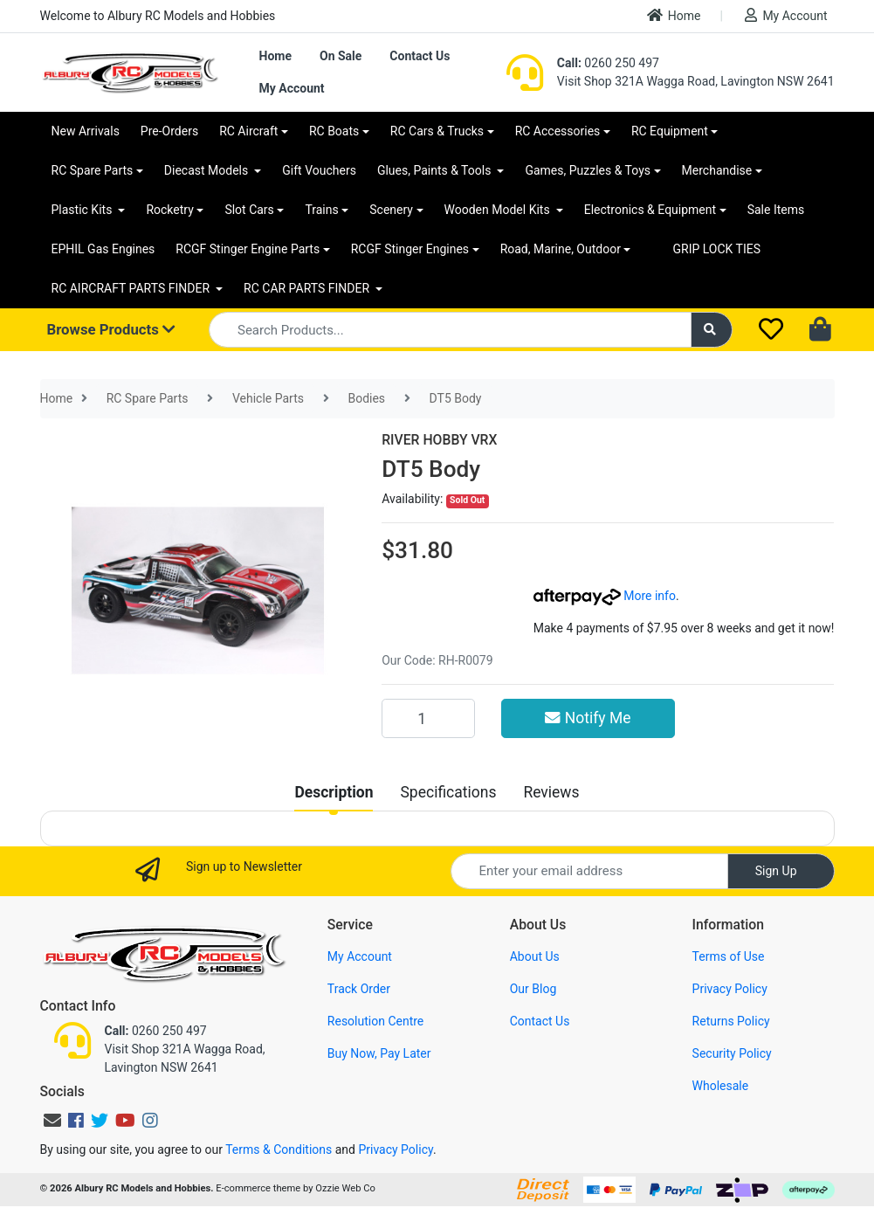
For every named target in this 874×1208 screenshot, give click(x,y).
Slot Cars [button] (248, 210)
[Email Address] (589, 871)
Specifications (448, 792)
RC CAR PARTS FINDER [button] (308, 288)
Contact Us (419, 56)
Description (333, 792)
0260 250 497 (608, 63)
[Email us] (52, 1120)
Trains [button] (321, 210)
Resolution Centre (375, 1021)
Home (674, 15)
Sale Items (776, 210)
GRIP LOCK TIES (716, 249)
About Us (535, 956)
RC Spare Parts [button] (93, 170)
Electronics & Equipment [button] (650, 210)
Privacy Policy (729, 989)
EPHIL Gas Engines (103, 249)
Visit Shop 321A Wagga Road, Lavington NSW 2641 (696, 81)
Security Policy (732, 1053)
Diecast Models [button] (207, 170)
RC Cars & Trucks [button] (437, 131)
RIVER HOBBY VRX (439, 439)
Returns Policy (731, 1021)
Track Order (358, 989)
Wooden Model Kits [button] (499, 210)
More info (604, 596)
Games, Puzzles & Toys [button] (587, 170)
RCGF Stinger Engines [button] (410, 249)
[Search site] (712, 330)
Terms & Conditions (278, 1149)
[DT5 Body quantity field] (428, 718)
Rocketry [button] (169, 210)
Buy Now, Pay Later (379, 1053)
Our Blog (533, 989)
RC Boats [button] (334, 131)
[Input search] (450, 330)
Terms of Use (728, 956)
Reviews (551, 792)
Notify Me (587, 718)
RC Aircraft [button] (248, 131)
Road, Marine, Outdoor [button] (560, 249)
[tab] (333, 792)
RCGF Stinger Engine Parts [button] (247, 249)
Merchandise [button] (717, 170)
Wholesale (720, 1086)
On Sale (340, 56)
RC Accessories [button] (558, 131)
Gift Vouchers (319, 170)
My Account (786, 15)
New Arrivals (86, 131)
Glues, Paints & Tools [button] (435, 170)
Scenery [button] (391, 210)
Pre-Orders (169, 131)
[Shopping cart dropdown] (822, 330)
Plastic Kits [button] (83, 210)
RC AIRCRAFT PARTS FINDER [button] (132, 288)
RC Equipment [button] (669, 131)
